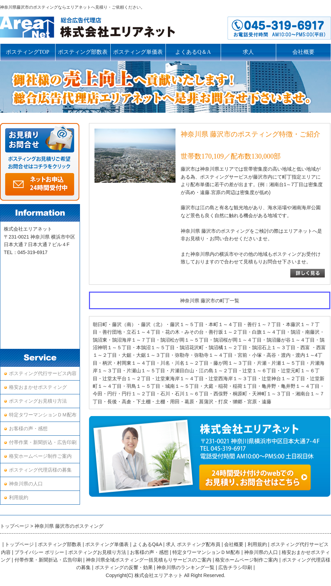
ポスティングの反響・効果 (124, 567)
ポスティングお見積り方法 (38, 401)
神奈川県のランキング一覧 (185, 567)
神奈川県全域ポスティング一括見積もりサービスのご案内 (148, 560)
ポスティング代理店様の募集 (40, 470)
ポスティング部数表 (83, 52)
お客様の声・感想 (28, 428)
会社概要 (303, 52)
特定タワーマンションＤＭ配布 (43, 414)
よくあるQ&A (147, 544)
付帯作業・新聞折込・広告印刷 (43, 442)
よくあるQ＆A (193, 52)
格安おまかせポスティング (38, 387)
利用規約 (18, 497)
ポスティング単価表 (138, 52)
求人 (248, 52)
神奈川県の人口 (26, 483)
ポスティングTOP (27, 52)
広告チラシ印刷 (235, 567)
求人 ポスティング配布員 (193, 544)
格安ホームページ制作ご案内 (40, 456)
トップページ (19, 544)
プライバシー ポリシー (39, 552)
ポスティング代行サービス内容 (43, 373)
